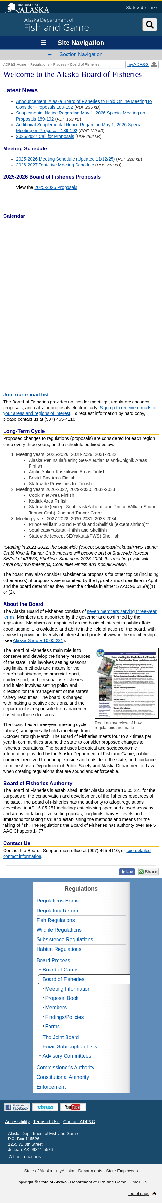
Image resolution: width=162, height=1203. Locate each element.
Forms (52, 1026)
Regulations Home (58, 900)
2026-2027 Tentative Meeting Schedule (55, 164)
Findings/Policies (64, 1017)
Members (56, 1007)
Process (59, 64)
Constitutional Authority (63, 1077)
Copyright (24, 1182)
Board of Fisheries (84, 64)
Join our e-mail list (26, 394)
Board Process (53, 960)
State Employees (122, 1170)
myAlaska (65, 1170)
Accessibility (17, 1121)
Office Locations (25, 1156)
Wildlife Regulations (59, 930)
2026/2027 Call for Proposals (45, 136)
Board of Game (60, 969)
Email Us (138, 1182)
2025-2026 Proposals (55, 187)
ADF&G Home (14, 64)
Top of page (138, 1193)
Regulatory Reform (58, 910)
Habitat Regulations (59, 949)
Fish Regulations (56, 920)
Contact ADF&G (79, 1121)
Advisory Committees (67, 1056)
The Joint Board (61, 1037)
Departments (90, 1170)
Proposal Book (62, 998)
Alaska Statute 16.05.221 (38, 640)
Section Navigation (80, 54)
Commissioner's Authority (65, 1067)
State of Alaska (30, 8)
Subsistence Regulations (65, 939)
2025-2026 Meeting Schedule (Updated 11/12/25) (65, 159)
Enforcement (51, 1086)
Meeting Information (68, 989)
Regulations (39, 64)
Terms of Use (46, 1121)
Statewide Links (142, 7)
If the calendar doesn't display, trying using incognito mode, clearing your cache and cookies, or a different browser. (81, 304)
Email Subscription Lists (70, 1046)
